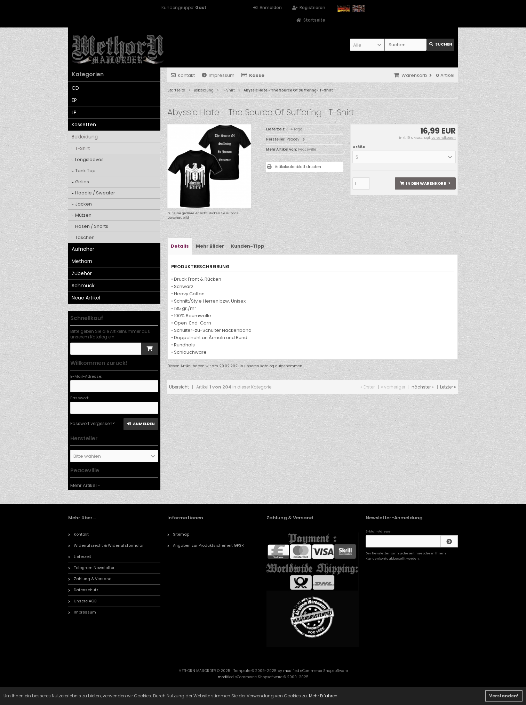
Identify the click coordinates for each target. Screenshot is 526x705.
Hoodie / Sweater (95, 193)
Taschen (85, 237)
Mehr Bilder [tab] (210, 246)
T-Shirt (82, 148)
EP (74, 100)
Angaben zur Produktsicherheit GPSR (205, 545)
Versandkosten (443, 138)
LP (74, 112)
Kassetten (84, 124)
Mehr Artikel (83, 485)
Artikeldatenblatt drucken (298, 166)
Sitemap (178, 534)
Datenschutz (83, 590)
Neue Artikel (86, 297)
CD (75, 88)
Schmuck (83, 285)
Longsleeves (89, 159)
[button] (367, 45)
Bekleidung (85, 136)
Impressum (218, 75)
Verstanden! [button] (503, 696)
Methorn (82, 261)
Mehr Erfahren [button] (323, 696)
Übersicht (179, 387)
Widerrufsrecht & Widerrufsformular (106, 545)
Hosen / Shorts (91, 226)
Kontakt (183, 75)
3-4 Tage (294, 129)
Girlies (82, 181)
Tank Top (85, 170)
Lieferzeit (79, 556)
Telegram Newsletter (91, 567)
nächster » (423, 387)
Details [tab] (180, 246)
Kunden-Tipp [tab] (247, 246)
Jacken (83, 204)
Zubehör (82, 273)
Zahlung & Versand (90, 579)
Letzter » (448, 387)
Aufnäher (83, 249)
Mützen (83, 215)
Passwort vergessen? (92, 423)
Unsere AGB (82, 601)
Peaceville (307, 149)
